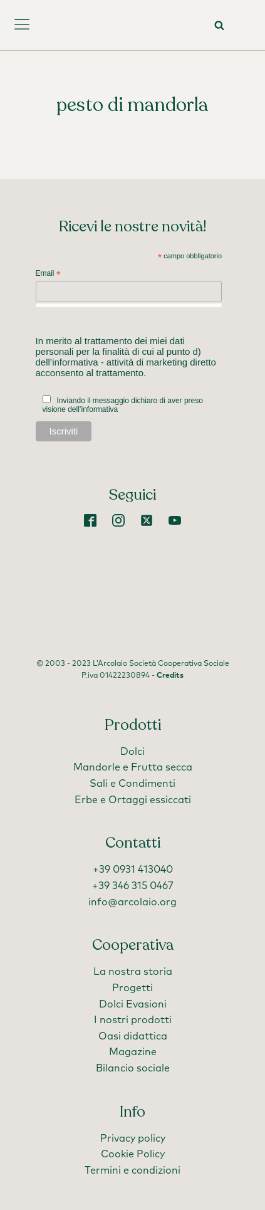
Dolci (132, 752)
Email (48, 274)
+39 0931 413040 (133, 870)
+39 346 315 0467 (133, 886)
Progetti (132, 988)
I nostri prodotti (133, 1020)
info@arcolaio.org (132, 902)
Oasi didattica (132, 1036)
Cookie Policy (133, 1154)
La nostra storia (132, 972)
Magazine (133, 1052)
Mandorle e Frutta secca (132, 767)
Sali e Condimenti (132, 784)
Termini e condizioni (132, 1170)
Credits (170, 676)
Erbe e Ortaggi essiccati (133, 800)
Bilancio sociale (133, 1068)
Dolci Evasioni (133, 1004)
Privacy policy (132, 1139)
